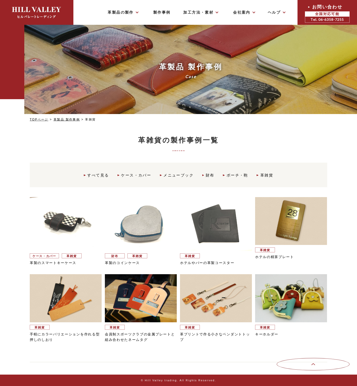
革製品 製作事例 (67, 119)
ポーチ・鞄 (237, 175)
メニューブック (178, 175)
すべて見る (98, 175)
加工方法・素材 (198, 12)
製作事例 (162, 12)
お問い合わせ (327, 13)
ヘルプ (274, 12)
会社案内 (241, 12)
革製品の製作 (120, 12)
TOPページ (39, 119)
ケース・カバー (136, 175)
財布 (210, 175)
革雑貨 (267, 175)
